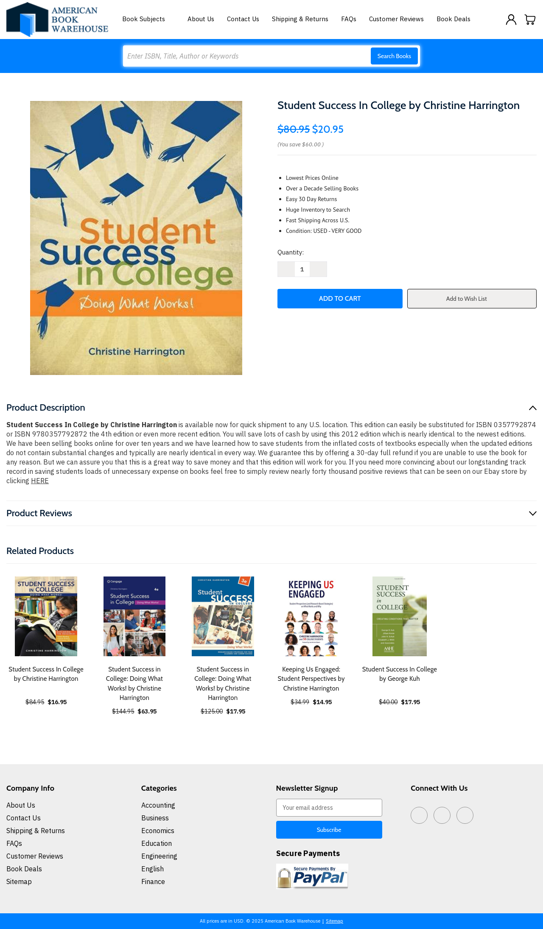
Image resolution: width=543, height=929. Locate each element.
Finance (153, 881)
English (152, 869)
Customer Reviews (396, 19)
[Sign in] (511, 19)
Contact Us (243, 19)
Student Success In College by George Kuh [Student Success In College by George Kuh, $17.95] (399, 674)
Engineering (159, 856)
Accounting (158, 805)
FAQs (348, 19)
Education (156, 843)
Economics (157, 830)
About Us (201, 19)
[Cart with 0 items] (530, 19)
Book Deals (453, 19)
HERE (40, 480)
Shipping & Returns (300, 19)
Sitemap (19, 881)
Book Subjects (148, 19)
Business (155, 818)
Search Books (394, 56)
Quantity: (290, 252)
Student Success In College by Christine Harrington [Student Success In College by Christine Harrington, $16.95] (46, 674)
